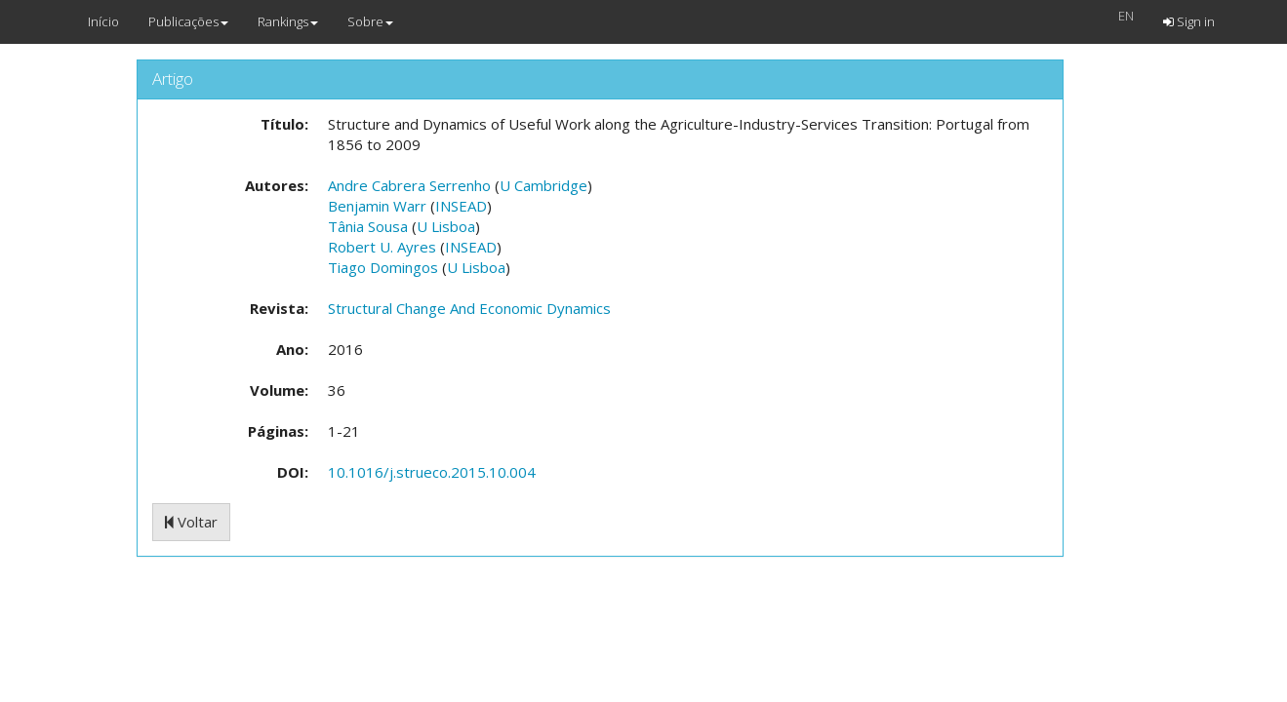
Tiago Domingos (383, 267)
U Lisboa (446, 226)
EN (1126, 15)
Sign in (1189, 21)
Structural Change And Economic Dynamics (469, 308)
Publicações (188, 21)
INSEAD (461, 205)
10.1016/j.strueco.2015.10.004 (432, 472)
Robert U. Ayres (382, 246)
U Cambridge (543, 185)
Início (103, 21)
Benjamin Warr (377, 205)
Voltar (191, 521)
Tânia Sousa (368, 226)
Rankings (288, 21)
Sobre (370, 21)
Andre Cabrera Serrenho (409, 185)
